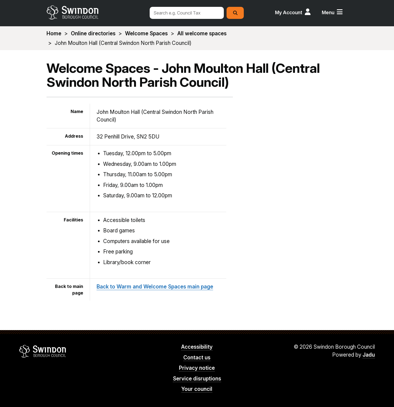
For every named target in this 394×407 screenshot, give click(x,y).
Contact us (196, 357)
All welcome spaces (202, 33)
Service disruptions (197, 379)
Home (54, 33)
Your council (196, 389)
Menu (328, 12)
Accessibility (197, 347)
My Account (288, 12)
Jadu (369, 355)
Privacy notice (197, 368)
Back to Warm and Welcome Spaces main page (155, 287)
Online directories (93, 33)
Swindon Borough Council (42, 351)
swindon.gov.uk (95, 12)
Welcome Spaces (146, 33)
